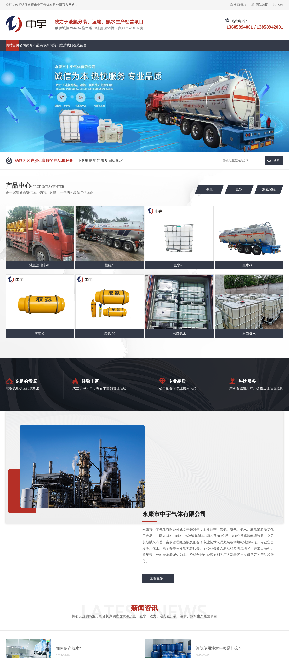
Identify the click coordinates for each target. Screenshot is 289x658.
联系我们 (66, 45)
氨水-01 (179, 265)
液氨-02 (109, 334)
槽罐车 (110, 265)
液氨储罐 (269, 189)
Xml (280, 5)
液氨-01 (40, 334)
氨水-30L (249, 265)
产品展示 (39, 45)
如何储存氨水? (68, 648)
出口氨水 (240, 5)
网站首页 (12, 45)
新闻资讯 (53, 45)
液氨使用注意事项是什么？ (219, 648)
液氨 (209, 189)
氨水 (239, 189)
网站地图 (262, 5)
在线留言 (80, 45)
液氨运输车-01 (40, 265)
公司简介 (26, 45)
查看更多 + (158, 578)
